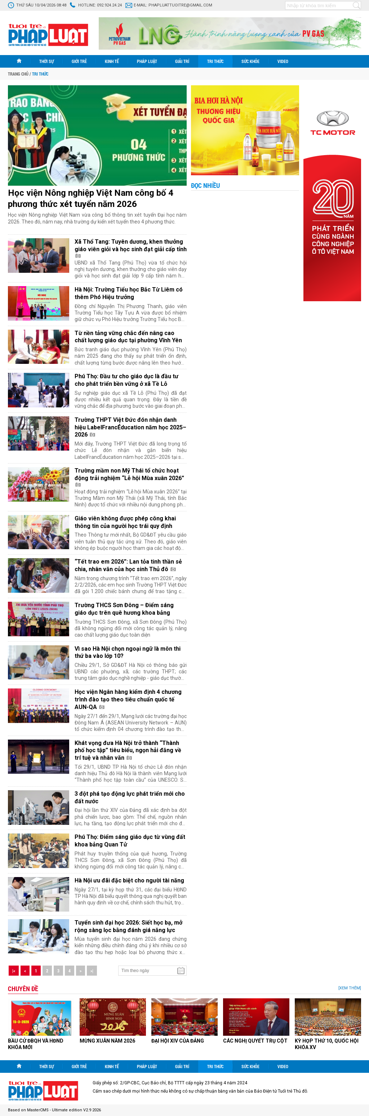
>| (91, 970)
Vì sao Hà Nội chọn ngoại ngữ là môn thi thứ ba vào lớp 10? (128, 652)
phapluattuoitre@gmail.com (180, 5)
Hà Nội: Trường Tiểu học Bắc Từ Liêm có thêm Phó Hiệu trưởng (129, 293)
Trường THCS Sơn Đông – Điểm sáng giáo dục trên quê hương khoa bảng (124, 609)
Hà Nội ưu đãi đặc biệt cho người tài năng (129, 880)
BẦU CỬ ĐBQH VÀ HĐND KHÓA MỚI (35, 1044)
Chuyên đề (23, 988)
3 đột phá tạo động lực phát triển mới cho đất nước (130, 797)
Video (282, 61)
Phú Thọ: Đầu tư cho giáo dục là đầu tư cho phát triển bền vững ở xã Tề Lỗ (126, 380)
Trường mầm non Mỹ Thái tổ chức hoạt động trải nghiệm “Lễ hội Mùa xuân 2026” (129, 477)
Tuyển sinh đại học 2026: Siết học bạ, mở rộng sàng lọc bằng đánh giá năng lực (128, 926)
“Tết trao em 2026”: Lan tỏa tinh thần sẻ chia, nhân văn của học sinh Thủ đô (128, 565)
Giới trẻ (79, 61)
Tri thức (215, 61)
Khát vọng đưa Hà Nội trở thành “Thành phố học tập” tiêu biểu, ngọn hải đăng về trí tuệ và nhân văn (128, 751)
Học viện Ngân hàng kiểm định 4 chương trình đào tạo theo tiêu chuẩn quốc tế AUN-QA (128, 699)
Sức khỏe (250, 61)
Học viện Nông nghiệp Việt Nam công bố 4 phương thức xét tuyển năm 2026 (90, 198)
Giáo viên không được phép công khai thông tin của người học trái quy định (125, 522)
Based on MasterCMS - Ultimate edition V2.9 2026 (54, 1110)
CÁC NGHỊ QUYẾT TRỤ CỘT (255, 1041)
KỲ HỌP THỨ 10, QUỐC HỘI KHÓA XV (327, 1044)
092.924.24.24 (109, 5)
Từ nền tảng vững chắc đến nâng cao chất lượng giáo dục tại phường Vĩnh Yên (128, 337)
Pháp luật (147, 61)
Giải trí (182, 61)
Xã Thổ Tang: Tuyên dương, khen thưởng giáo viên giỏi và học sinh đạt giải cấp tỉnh (131, 248)
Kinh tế (112, 61)
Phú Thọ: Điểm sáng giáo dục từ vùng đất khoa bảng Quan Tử (130, 840)
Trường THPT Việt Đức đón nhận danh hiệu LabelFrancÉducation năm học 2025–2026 (130, 427)
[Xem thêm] (349, 988)
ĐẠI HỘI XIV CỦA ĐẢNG (177, 1041)
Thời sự (46, 61)
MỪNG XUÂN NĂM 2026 (107, 1041)
